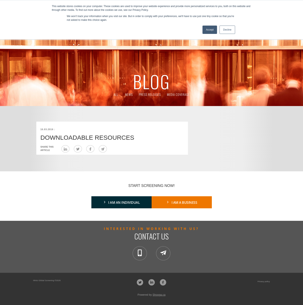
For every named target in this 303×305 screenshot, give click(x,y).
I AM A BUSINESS (184, 202)
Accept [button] (210, 29)
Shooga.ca (159, 294)
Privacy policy (264, 281)
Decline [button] (227, 29)
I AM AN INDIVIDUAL (124, 202)
